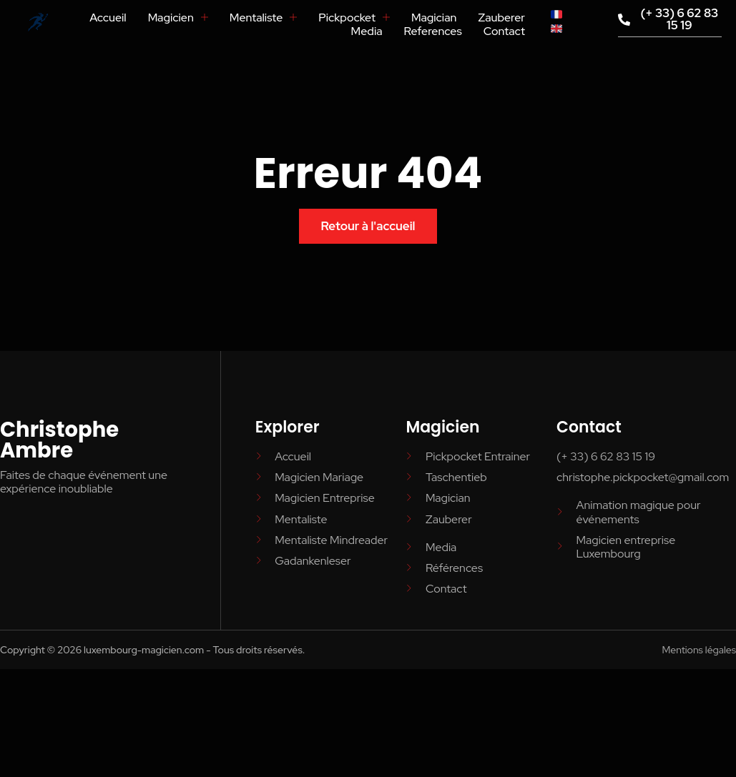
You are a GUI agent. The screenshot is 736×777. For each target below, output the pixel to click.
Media (366, 31)
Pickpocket (354, 17)
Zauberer (501, 17)
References (432, 31)
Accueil (107, 17)
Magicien (177, 17)
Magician (434, 17)
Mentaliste (263, 17)
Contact (504, 31)
